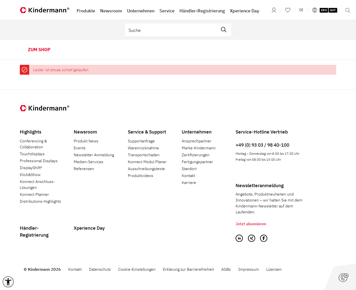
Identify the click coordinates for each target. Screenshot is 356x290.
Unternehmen (197, 132)
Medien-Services (88, 161)
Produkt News (86, 140)
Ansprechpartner (196, 140)
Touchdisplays (32, 153)
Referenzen (84, 168)
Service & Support (147, 132)
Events (80, 147)
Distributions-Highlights (40, 201)
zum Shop (39, 49)
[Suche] (170, 30)
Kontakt (188, 175)
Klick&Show (30, 174)
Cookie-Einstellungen (137, 269)
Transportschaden (143, 154)
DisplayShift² (31, 167)
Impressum (248, 269)
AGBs (226, 269)
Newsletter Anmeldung (94, 154)
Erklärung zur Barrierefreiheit (188, 269)
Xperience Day (89, 228)
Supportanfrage (141, 140)
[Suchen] (223, 30)
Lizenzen (274, 269)
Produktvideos (140, 175)
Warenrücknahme (143, 147)
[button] (8, 282)
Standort (189, 168)
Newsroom (85, 132)
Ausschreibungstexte (146, 168)
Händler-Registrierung (34, 231)
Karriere (189, 182)
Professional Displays (39, 160)
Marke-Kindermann (199, 147)
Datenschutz (100, 269)
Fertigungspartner (197, 161)
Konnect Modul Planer (147, 161)
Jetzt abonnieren (251, 223)
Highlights (30, 132)
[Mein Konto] (272, 10)
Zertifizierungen (195, 154)
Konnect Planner (34, 194)
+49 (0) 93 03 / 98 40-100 (262, 145)
